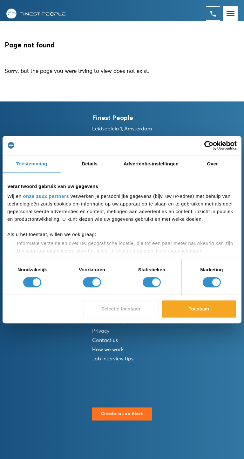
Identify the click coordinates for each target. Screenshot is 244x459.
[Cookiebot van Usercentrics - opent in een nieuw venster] (209, 145)
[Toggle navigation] (230, 13)
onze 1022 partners (46, 196)
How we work (108, 349)
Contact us (105, 340)
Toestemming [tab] (31, 163)
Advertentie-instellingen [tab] (151, 163)
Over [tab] (212, 163)
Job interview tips (112, 358)
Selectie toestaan (120, 308)
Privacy (100, 331)
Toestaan (199, 308)
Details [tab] (90, 163)
